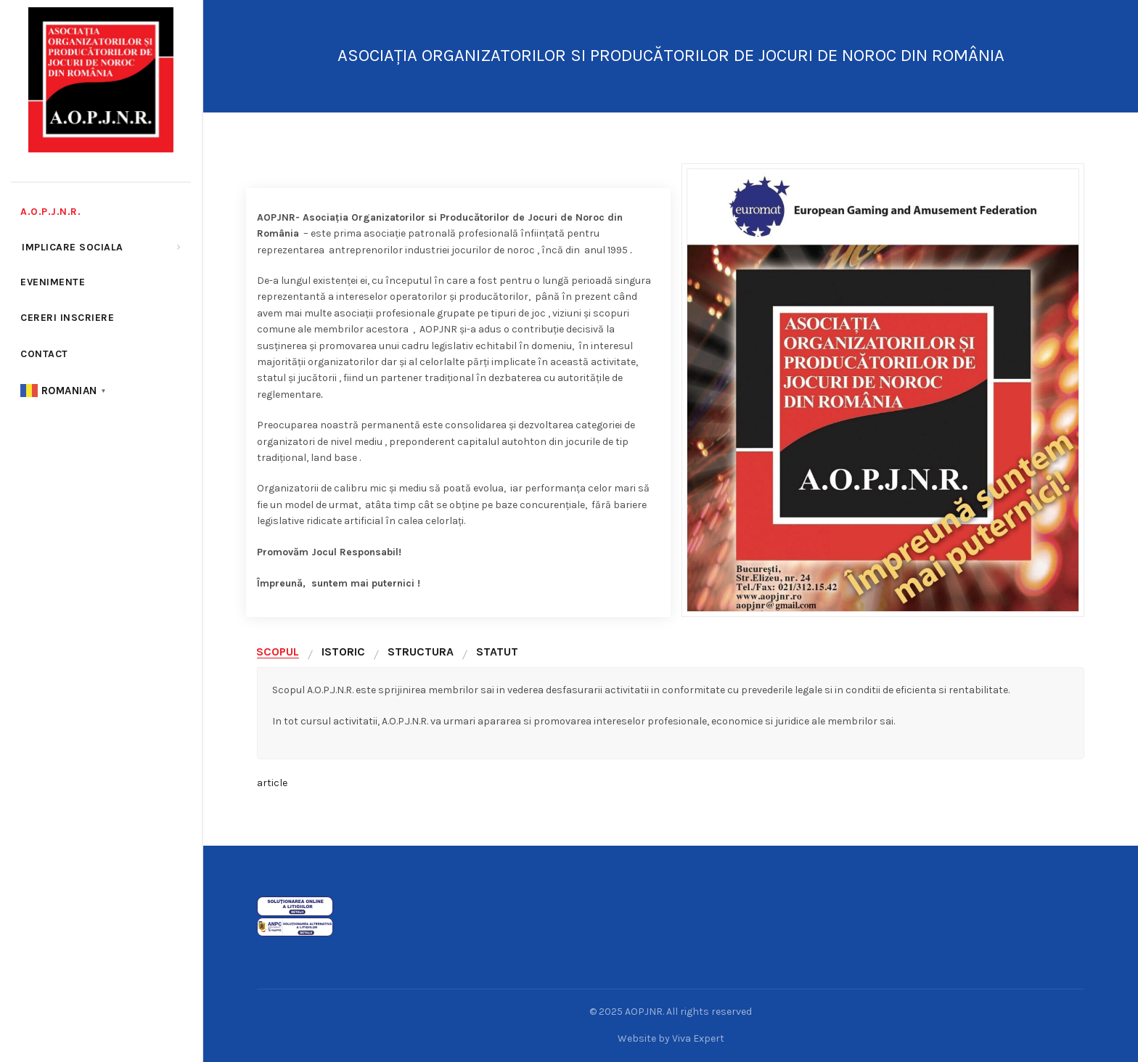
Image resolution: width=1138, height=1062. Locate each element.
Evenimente (52, 282)
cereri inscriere (67, 317)
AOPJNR (644, 1011)
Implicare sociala (72, 247)
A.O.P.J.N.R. (50, 211)
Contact (44, 354)
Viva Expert (698, 1038)
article (272, 783)
